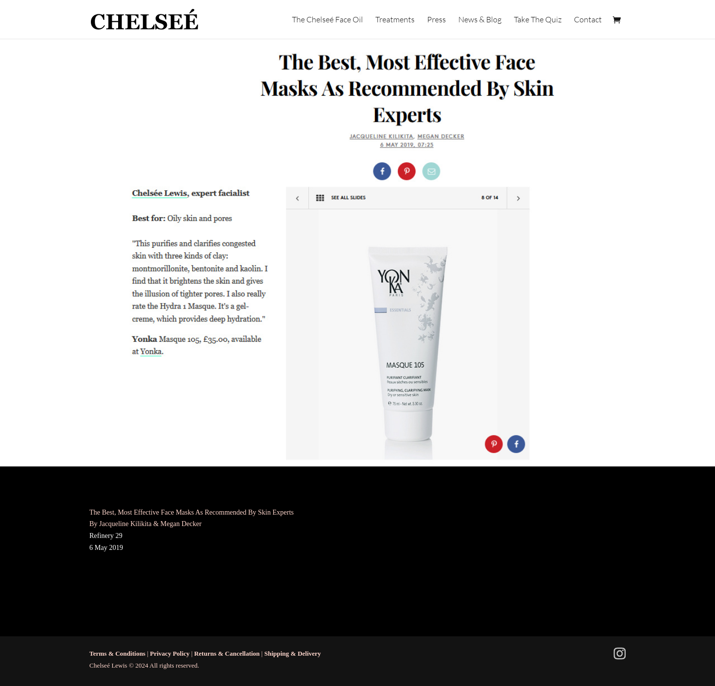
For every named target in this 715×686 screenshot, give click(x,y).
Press (436, 20)
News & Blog (479, 20)
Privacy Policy (170, 653)
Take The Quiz (538, 20)
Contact (588, 20)
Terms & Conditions (117, 653)
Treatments (395, 20)
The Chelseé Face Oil (327, 20)
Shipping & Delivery (292, 653)
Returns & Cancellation (227, 653)
